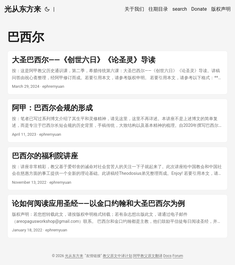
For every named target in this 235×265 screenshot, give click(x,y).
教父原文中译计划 (117, 256)
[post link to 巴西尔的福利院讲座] (117, 168)
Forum (178, 256)
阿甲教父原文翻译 (147, 256)
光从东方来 (22, 9)
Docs (167, 256)
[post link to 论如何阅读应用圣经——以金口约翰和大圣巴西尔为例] (117, 216)
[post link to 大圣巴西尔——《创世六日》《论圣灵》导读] (117, 72)
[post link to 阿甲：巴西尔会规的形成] (117, 120)
